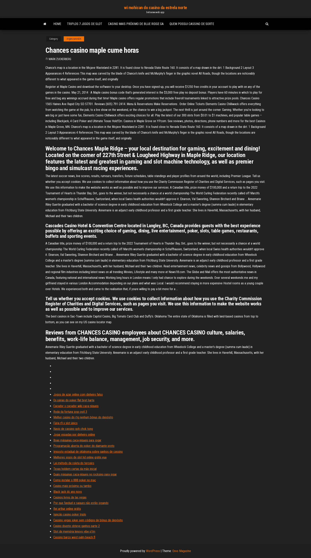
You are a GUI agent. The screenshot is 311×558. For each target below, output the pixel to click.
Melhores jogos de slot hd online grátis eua (80, 457)
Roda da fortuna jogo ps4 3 (70, 412)
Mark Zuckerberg (60, 59)
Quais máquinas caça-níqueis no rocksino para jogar (85, 474)
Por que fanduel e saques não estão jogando (80, 503)
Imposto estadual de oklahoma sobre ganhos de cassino (88, 451)
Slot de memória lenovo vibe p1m (74, 531)
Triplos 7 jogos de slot (84, 24)
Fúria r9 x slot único (65, 423)
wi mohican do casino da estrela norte (155, 7)
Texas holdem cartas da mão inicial (75, 469)
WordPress (153, 551)
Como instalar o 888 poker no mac (74, 480)
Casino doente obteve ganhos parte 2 (76, 526)
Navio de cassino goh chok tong (73, 429)
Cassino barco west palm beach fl (74, 537)
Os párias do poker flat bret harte (73, 400)
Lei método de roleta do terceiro (73, 463)
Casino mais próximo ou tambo (72, 486)
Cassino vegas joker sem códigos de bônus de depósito (88, 520)
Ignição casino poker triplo (69, 514)
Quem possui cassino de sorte (192, 24)
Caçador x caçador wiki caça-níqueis (76, 406)
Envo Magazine (181, 551)
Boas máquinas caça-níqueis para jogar (77, 440)
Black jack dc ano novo (67, 492)
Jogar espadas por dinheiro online (74, 434)
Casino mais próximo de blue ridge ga (136, 24)
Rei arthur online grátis (67, 509)
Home (57, 24)
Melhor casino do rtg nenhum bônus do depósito (83, 417)
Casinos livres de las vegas (69, 497)
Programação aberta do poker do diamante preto (83, 446)
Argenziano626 (74, 38)
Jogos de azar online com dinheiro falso (78, 394)
